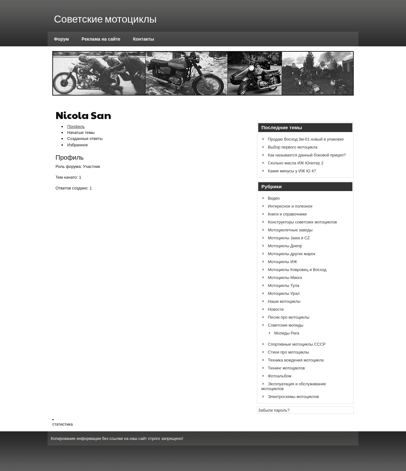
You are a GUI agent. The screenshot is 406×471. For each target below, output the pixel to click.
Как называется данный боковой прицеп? (307, 155)
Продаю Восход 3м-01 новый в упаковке (306, 139)
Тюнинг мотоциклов (286, 368)
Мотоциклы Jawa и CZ (289, 238)
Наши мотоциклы (284, 301)
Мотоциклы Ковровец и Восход (297, 269)
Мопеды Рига (286, 333)
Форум (61, 39)
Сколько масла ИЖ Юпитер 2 (296, 163)
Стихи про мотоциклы (288, 352)
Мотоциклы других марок (291, 253)
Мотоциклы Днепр (285, 245)
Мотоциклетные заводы (290, 230)
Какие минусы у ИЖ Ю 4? (292, 171)
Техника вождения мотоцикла (296, 360)
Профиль (76, 126)
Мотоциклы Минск (285, 277)
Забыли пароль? (274, 410)
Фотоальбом (279, 376)
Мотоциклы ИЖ (282, 261)
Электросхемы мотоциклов (293, 396)
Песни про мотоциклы (289, 317)
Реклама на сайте (101, 39)
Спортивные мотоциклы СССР (297, 344)
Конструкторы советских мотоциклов (302, 222)
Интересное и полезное (290, 206)
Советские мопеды (286, 325)
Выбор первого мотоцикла (293, 147)
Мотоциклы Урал (284, 293)
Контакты (143, 39)
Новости (276, 309)
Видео (274, 198)
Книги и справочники (287, 214)
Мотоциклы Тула (283, 285)
